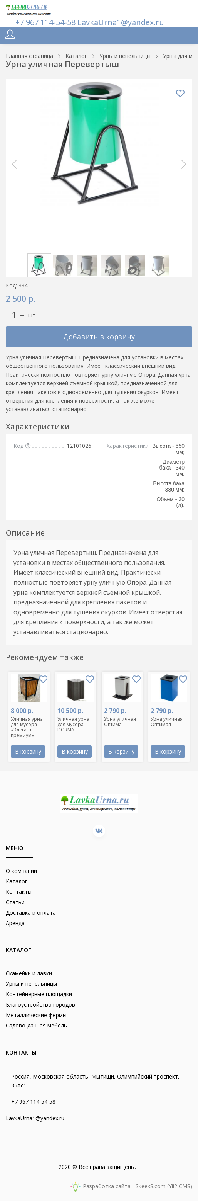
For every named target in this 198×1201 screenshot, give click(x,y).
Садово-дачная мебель (36, 1025)
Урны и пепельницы (31, 983)
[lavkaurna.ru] (29, 8)
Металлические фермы (36, 1015)
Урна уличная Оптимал (167, 722)
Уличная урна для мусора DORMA (73, 724)
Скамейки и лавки (29, 973)
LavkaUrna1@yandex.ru (120, 22)
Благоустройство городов (40, 1004)
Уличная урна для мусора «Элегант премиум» (27, 727)
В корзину (28, 751)
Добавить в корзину (99, 336)
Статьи (15, 902)
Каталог (16, 881)
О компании (21, 870)
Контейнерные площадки (39, 994)
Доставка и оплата (31, 912)
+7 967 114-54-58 (46, 22)
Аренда (15, 923)
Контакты (19, 891)
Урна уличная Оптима (120, 722)
